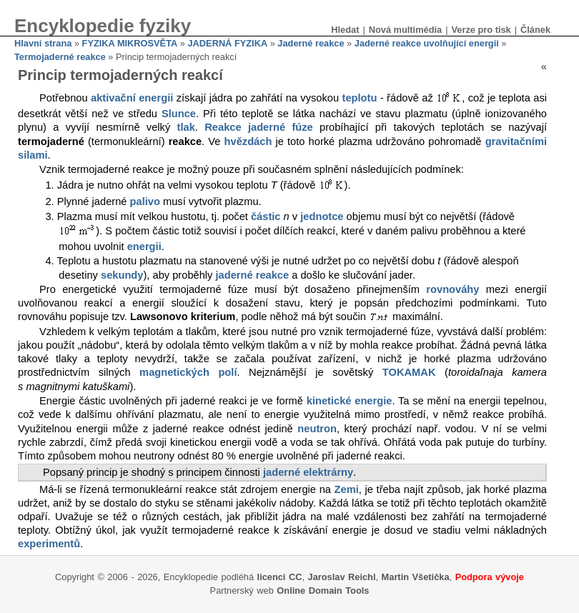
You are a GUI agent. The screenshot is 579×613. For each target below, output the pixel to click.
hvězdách (248, 141)
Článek (535, 29)
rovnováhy (452, 289)
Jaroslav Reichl (342, 577)
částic (266, 216)
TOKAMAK (409, 372)
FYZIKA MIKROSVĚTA (130, 43)
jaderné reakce (253, 275)
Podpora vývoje (489, 577)
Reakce (222, 127)
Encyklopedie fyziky (102, 25)
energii (144, 246)
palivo (145, 201)
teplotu (359, 98)
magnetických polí (188, 372)
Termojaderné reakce (60, 56)
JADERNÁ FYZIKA (228, 43)
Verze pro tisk (480, 29)
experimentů (49, 543)
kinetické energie (349, 401)
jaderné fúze (280, 127)
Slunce (179, 113)
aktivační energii (132, 98)
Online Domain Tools (323, 590)
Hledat (345, 29)
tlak (186, 127)
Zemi (347, 489)
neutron (317, 428)
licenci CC (279, 577)
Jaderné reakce (310, 43)
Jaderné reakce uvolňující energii (427, 43)
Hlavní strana (42, 43)
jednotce (321, 216)
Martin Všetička (416, 577)
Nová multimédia (405, 29)
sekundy (122, 275)
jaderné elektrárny (308, 472)
